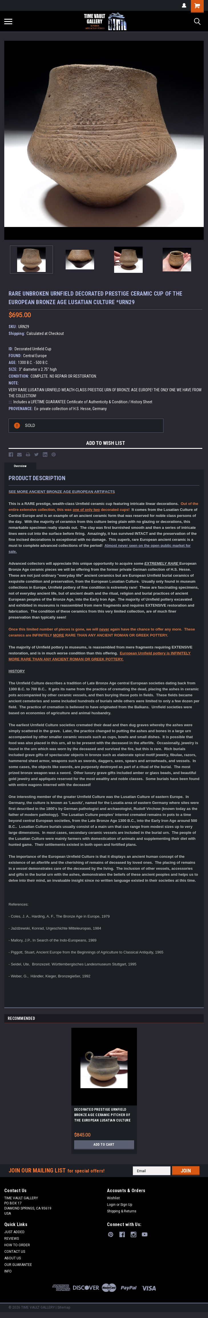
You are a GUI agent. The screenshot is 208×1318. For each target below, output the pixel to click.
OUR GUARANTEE (18, 1265)
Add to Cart (104, 1144)
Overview (20, 466)
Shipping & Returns (121, 1211)
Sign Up (126, 1205)
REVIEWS (11, 1239)
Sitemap (63, 1307)
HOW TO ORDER (17, 1245)
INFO (8, 1271)
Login (111, 1205)
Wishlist (113, 1198)
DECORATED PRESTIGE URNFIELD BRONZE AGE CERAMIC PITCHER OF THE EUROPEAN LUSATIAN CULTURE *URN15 (102, 1116)
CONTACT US (14, 1252)
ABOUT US (12, 1258)
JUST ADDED (14, 1232)
